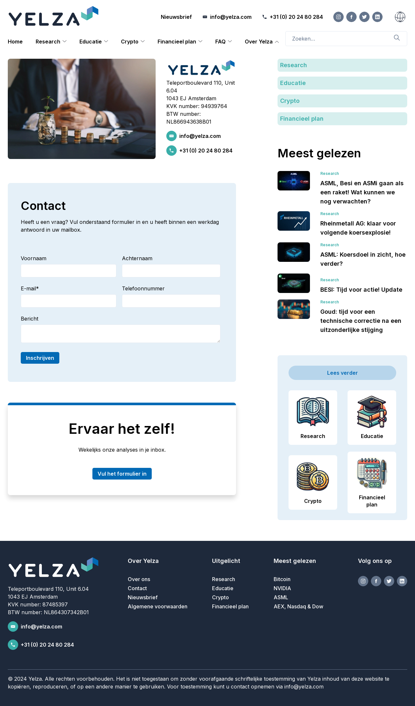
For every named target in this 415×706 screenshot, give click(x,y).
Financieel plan (177, 41)
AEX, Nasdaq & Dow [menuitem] (298, 606)
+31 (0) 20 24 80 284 (205, 150)
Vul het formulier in (122, 473)
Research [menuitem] (223, 579)
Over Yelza (259, 41)
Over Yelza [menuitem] (143, 560)
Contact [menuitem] (137, 588)
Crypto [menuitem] (220, 597)
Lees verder (342, 373)
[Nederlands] (400, 16)
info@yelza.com (200, 136)
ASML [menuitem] (281, 597)
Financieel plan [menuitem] (230, 606)
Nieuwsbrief (176, 17)
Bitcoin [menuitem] (282, 579)
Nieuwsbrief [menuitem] (143, 597)
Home (15, 41)
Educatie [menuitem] (222, 588)
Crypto (129, 41)
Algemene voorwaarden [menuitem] (157, 606)
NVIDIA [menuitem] (282, 588)
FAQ (220, 41)
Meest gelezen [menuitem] (295, 560)
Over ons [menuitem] (139, 579)
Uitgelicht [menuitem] (226, 560)
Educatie (90, 41)
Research (48, 41)
